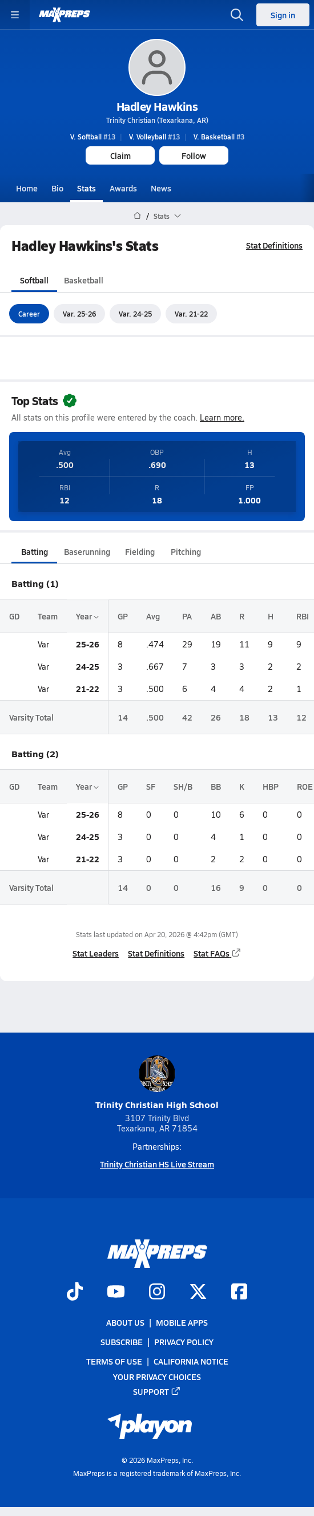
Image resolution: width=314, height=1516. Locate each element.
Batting (34, 551)
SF (150, 786)
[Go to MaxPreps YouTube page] (116, 1292)
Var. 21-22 (191, 313)
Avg (153, 616)
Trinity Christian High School (157, 1083)
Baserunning (87, 551)
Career (29, 313)
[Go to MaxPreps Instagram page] (157, 1292)
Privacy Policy (184, 1341)
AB (216, 616)
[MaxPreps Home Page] (137, 216)
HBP (271, 786)
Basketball (83, 280)
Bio (57, 188)
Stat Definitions (274, 245)
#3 (219, 136)
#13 (92, 136)
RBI (302, 616)
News (161, 188)
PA (187, 616)
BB (216, 786)
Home (27, 188)
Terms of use (114, 1361)
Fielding (140, 551)
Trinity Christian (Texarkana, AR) (157, 120)
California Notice (191, 1361)
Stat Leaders (96, 953)
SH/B (183, 786)
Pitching (186, 551)
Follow (194, 155)
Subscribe (121, 1341)
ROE (305, 786)
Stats (86, 188)
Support (157, 1391)
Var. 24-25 (135, 313)
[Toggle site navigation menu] (15, 15)
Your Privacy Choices (157, 1376)
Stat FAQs (217, 953)
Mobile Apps (182, 1322)
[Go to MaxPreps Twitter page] (198, 1292)
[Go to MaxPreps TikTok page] (75, 1292)
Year (87, 616)
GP (123, 616)
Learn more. (222, 417)
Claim (120, 155)
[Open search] (237, 15)
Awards (123, 188)
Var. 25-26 (79, 313)
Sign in (283, 15)
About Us (125, 1322)
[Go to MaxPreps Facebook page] (239, 1292)
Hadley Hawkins (157, 106)
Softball (34, 280)
